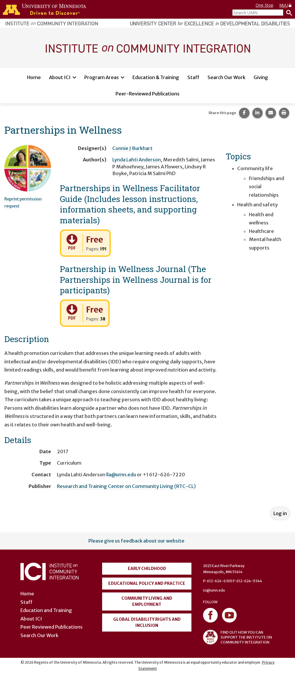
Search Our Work (226, 77)
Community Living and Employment (146, 601)
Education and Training (46, 610)
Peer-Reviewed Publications (147, 94)
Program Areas (101, 77)
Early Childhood (147, 568)
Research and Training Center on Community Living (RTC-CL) (126, 486)
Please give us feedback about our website (136, 541)
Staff (193, 77)
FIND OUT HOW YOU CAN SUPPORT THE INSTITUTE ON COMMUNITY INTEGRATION (237, 637)
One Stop (264, 5)
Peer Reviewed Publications (51, 627)
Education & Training (155, 77)
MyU (285, 5)
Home (34, 77)
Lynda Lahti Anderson (136, 160)
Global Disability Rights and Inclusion (147, 622)
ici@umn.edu (214, 590)
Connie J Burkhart (132, 148)
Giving (261, 77)
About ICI (60, 77)
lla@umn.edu (121, 474)
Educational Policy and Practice (146, 583)
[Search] (287, 12)
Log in (280, 513)
